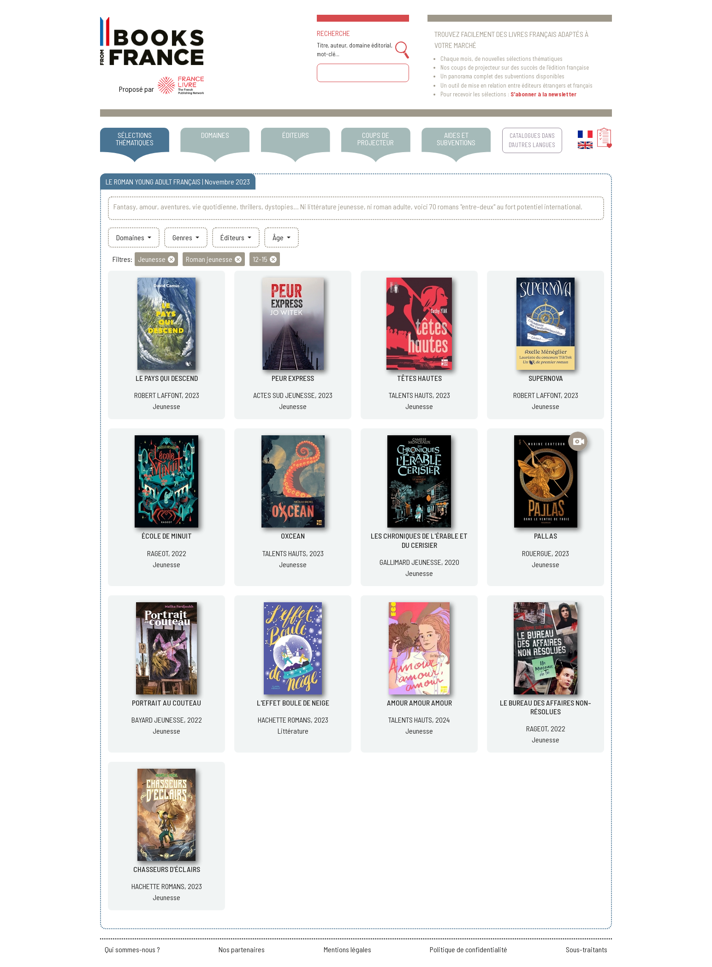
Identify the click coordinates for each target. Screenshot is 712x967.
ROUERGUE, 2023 (545, 553)
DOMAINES (215, 135)
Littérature (293, 730)
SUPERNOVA (545, 378)
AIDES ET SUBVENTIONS (456, 139)
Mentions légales (347, 949)
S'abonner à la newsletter (543, 94)
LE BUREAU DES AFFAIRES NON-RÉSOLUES (545, 707)
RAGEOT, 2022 (166, 553)
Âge (279, 237)
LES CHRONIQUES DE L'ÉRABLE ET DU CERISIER (419, 540)
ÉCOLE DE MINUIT (167, 535)
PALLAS (545, 535)
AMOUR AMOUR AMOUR (419, 702)
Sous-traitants (586, 949)
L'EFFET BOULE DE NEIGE (293, 702)
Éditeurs (233, 237)
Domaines (131, 237)
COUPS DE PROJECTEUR (375, 139)
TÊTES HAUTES (419, 378)
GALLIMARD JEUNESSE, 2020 (419, 562)
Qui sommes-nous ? (132, 949)
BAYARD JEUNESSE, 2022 (166, 719)
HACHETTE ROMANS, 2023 (293, 719)
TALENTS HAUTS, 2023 (419, 395)
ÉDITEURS (295, 135)
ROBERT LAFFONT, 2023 (166, 395)
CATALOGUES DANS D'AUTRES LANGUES (532, 140)
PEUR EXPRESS (293, 378)
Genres (183, 237)
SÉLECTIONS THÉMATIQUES (135, 139)
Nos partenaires (242, 949)
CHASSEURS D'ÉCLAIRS (166, 869)
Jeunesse (166, 406)
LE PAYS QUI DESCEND (167, 378)
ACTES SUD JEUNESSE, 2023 (292, 395)
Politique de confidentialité (468, 949)
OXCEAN (293, 535)
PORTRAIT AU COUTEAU (166, 702)
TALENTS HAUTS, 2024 (419, 719)
